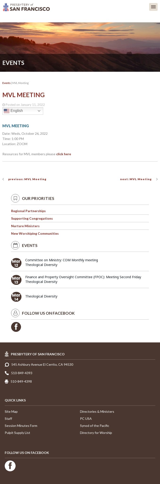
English (13, 111)
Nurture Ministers (25, 226)
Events (6, 82)
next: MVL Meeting (136, 179)
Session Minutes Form (21, 426)
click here (63, 154)
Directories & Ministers (97, 411)
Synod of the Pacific (94, 426)
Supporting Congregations (32, 218)
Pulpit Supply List (17, 433)
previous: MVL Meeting (27, 179)
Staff (8, 419)
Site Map (11, 411)
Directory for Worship (96, 433)
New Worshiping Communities (35, 233)
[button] (153, 7)
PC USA (86, 419)
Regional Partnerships (28, 211)
